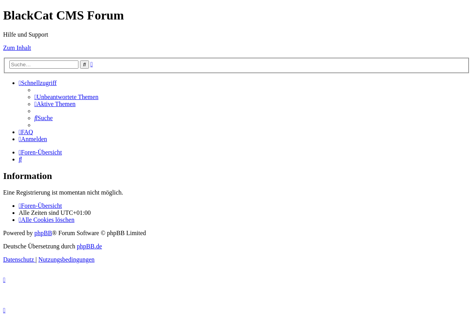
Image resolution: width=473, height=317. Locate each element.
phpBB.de (89, 246)
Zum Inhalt (17, 47)
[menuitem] (66, 97)
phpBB (43, 233)
